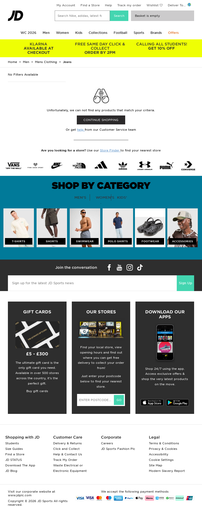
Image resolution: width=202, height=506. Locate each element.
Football (120, 33)
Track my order (129, 5)
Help (108, 5)
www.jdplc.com (20, 495)
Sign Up (185, 283)
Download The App (20, 465)
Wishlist (153, 5)
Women (62, 33)
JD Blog (11, 471)
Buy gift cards (37, 391)
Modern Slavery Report (167, 471)
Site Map (155, 465)
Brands (156, 33)
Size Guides (14, 449)
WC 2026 (28, 33)
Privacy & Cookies (163, 449)
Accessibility (158, 454)
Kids (78, 33)
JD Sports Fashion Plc (118, 449)
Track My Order (65, 460)
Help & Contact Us (67, 454)
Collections (98, 33)
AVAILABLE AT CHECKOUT (38, 48)
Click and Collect (66, 449)
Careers (107, 443)
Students (12, 443)
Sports (139, 33)
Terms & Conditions (164, 443)
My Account (66, 5)
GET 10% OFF (161, 46)
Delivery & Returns (67, 443)
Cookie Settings (161, 460)
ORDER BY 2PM (100, 48)
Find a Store (90, 5)
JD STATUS (13, 460)
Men (46, 33)
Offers (173, 33)
